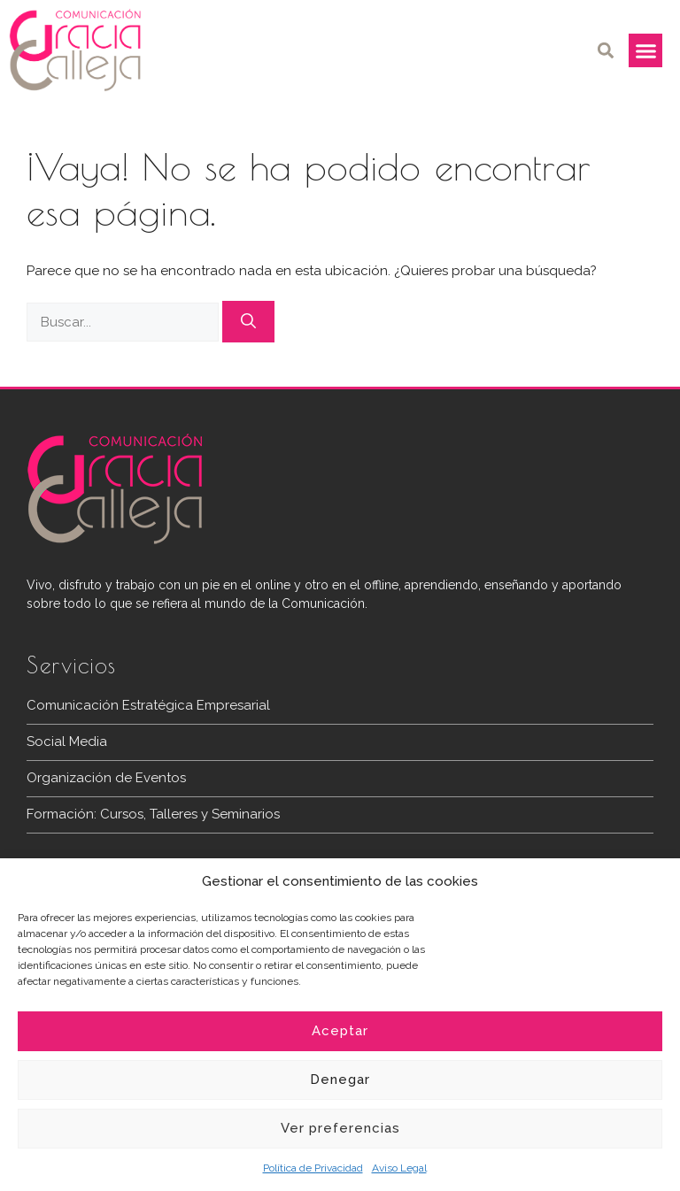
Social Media (67, 741)
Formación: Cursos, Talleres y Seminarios (153, 814)
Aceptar (340, 1031)
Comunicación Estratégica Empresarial (148, 705)
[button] (605, 50)
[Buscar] (248, 322)
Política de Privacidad (313, 1168)
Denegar (340, 1079)
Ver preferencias (340, 1128)
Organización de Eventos (106, 778)
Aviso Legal (399, 1168)
